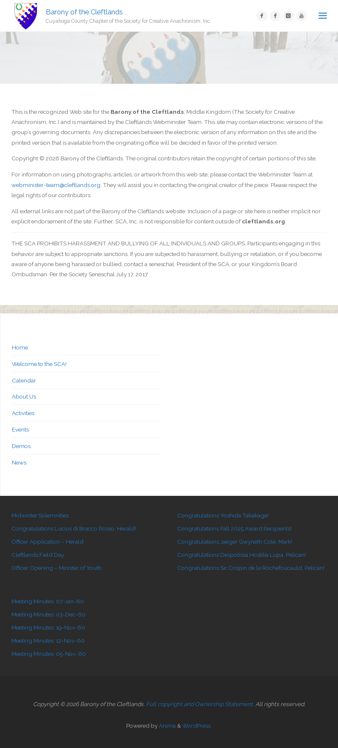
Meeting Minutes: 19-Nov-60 (48, 627)
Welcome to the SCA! (39, 363)
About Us (24, 396)
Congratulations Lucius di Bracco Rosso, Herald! (73, 528)
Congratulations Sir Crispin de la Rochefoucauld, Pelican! (250, 567)
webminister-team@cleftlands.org (55, 185)
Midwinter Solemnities (40, 515)
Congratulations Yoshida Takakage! (223, 515)
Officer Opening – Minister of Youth (56, 567)
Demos (21, 446)
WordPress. (197, 725)
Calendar (24, 380)
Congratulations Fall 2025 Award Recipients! (234, 528)
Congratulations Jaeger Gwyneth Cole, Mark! (234, 541)
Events (20, 429)
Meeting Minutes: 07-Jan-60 (47, 601)
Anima (167, 725)
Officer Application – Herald (47, 541)
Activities (23, 413)
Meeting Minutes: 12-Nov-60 (48, 640)
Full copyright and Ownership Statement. (200, 704)
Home (20, 347)
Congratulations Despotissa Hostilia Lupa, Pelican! (241, 554)
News (19, 462)
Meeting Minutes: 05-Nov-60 (48, 653)
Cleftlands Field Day (37, 554)
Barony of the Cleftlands (84, 12)
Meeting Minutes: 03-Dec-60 (48, 614)
